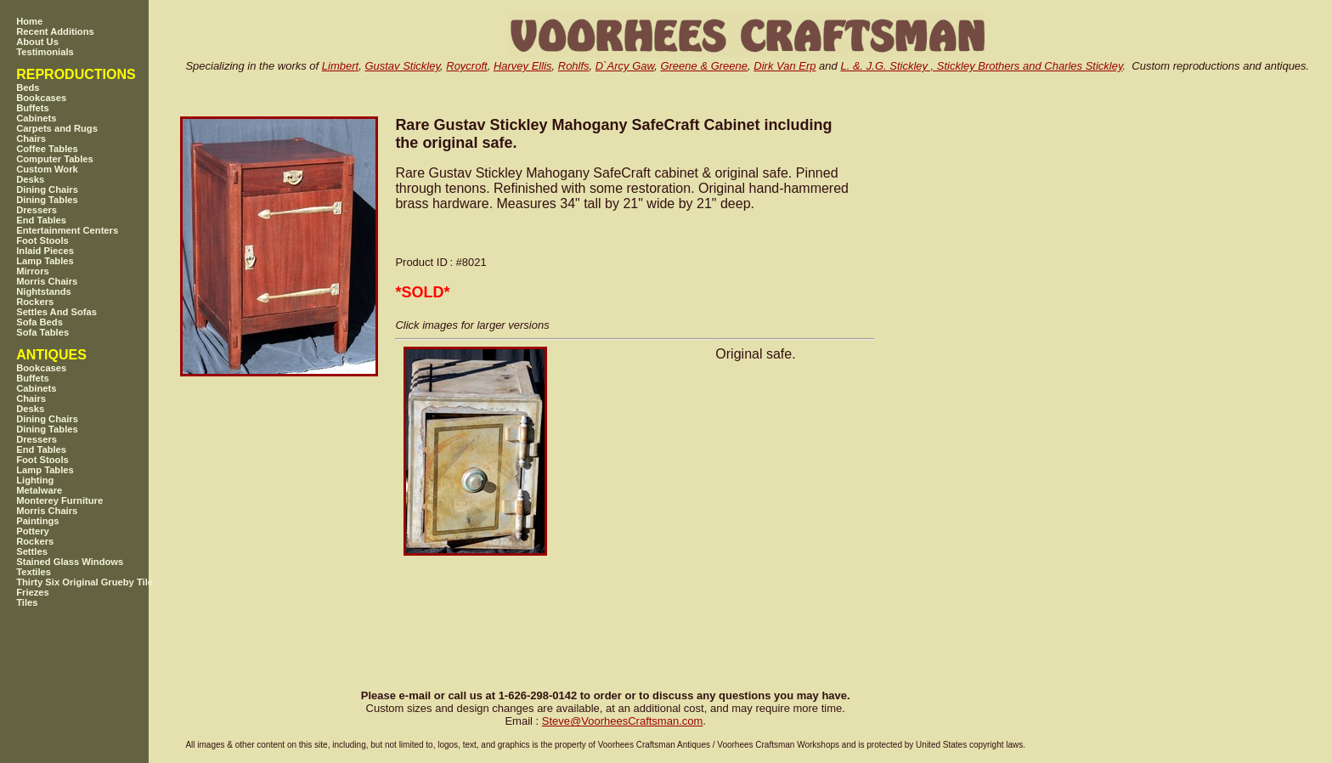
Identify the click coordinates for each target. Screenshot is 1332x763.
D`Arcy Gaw (624, 65)
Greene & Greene (704, 65)
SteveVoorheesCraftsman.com (622, 721)
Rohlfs (574, 65)
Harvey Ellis (523, 65)
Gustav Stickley (402, 65)
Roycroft (466, 65)
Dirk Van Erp (784, 65)
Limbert (340, 65)
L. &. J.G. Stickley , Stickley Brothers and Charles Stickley (981, 65)
